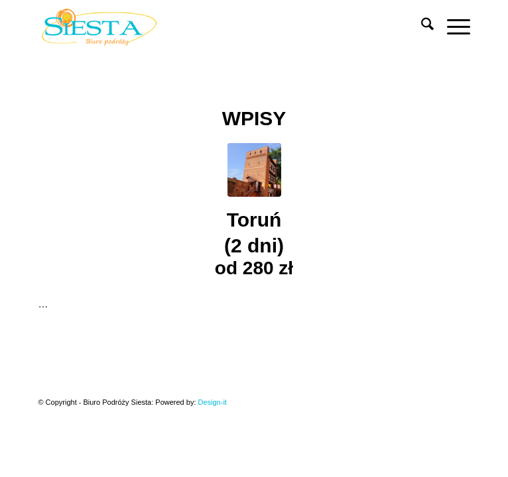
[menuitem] (421, 26)
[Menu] (452, 26)
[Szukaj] (421, 26)
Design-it (212, 402)
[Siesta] (210, 26)
